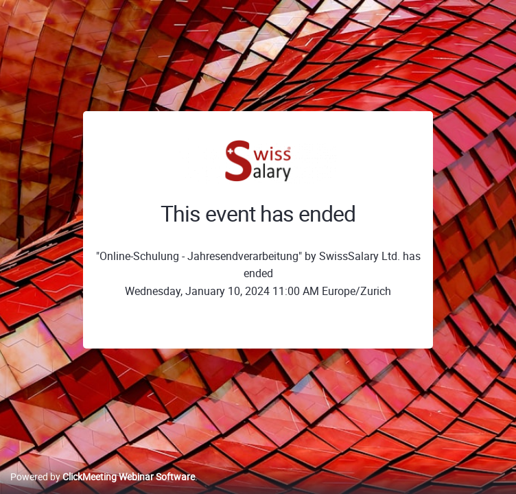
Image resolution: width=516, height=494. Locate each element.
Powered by (102, 476)
